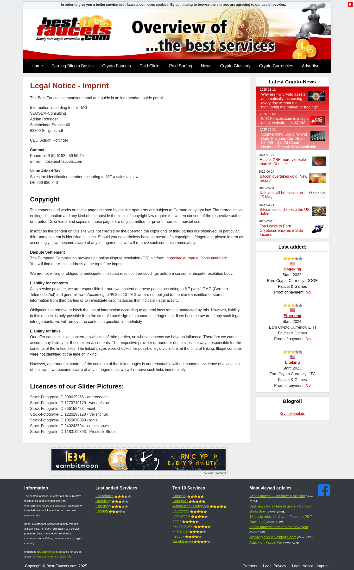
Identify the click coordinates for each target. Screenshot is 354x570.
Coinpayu (180, 501)
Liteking (292, 362)
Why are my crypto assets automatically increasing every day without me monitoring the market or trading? (289, 100)
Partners (250, 566)
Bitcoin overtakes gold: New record (283, 178)
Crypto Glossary (235, 65)
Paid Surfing (180, 65)
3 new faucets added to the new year (278, 527)
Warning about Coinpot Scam (272, 537)
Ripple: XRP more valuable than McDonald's (283, 161)
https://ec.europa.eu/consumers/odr (196, 258)
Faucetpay (180, 511)
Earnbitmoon (182, 541)
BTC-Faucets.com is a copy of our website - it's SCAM (285, 121)
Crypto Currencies (276, 65)
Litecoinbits (104, 496)
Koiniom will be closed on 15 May (281, 195)
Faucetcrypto (182, 526)
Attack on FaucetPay (266, 542)
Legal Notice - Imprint (310, 566)
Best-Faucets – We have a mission (277, 496)
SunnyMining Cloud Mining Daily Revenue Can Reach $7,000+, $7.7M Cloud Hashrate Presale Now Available (288, 140)
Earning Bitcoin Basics (72, 65)
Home (37, 65)
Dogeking (292, 269)
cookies (278, 4)
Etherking (292, 316)
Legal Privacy (274, 566)
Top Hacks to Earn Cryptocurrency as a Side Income (281, 230)
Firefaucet (180, 531)
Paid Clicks (149, 65)
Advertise (310, 65)
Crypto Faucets (116, 65)
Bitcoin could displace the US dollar (285, 211)
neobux (178, 536)
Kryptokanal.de (292, 414)
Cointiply (179, 496)
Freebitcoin (181, 516)
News (206, 65)
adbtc (176, 521)
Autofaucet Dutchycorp (190, 506)
